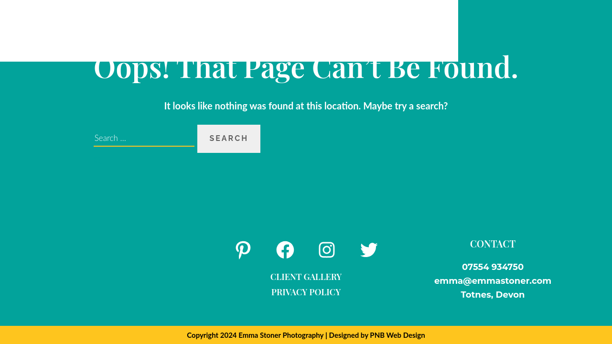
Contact (411, 30)
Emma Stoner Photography (280, 335)
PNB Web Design (397, 335)
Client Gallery (306, 276)
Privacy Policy (306, 292)
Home (101, 30)
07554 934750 (493, 267)
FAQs (257, 30)
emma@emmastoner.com (492, 281)
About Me (152, 30)
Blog (294, 30)
